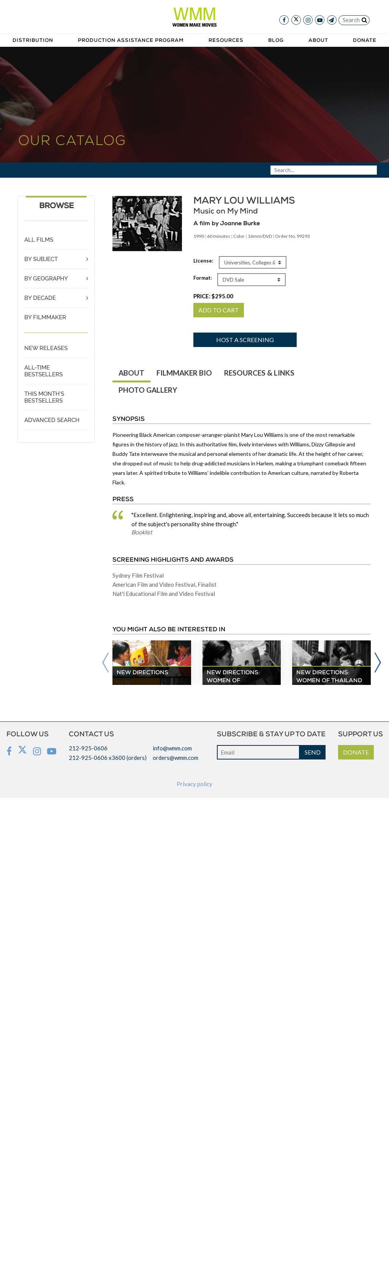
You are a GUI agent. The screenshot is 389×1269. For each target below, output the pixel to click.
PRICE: (213, 296)
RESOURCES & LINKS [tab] (259, 372)
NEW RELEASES (46, 348)
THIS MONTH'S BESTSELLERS (44, 397)
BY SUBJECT (41, 259)
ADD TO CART (218, 310)
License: (203, 261)
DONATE (356, 752)
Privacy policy (194, 783)
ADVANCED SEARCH (51, 420)
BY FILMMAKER (45, 317)
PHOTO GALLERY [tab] (148, 389)
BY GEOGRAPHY (46, 278)
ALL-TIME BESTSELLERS (43, 371)
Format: (202, 278)
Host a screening (245, 339)
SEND (313, 752)
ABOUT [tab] (131, 372)
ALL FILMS (38, 239)
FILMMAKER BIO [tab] (184, 372)
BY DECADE (40, 298)
